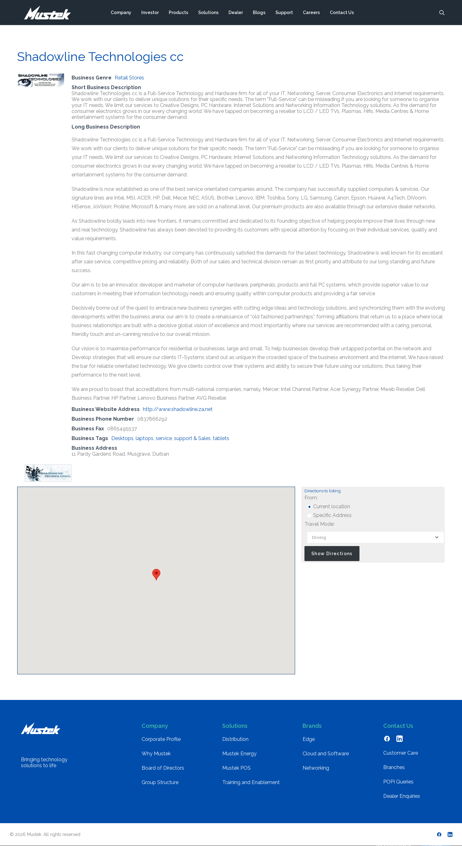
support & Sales (192, 438)
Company (121, 13)
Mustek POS (236, 768)
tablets (221, 438)
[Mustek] (44, 13)
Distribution (235, 739)
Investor (150, 13)
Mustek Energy (239, 754)
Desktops (122, 438)
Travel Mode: (319, 524)
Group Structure (160, 782)
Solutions (208, 13)
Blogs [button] (259, 13)
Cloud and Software (326, 754)
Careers (311, 13)
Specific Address (329, 515)
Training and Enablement (251, 782)
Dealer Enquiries (401, 796)
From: (311, 498)
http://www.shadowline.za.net (178, 409)
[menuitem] (121, 13)
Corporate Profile (161, 739)
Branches (394, 767)
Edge (309, 739)
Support (284, 13)
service (164, 438)
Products (178, 13)
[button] (442, 13)
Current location (328, 506)
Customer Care (400, 753)
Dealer (235, 13)
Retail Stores (129, 78)
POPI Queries (398, 782)
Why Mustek (156, 754)
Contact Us (342, 13)
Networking (316, 768)
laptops (144, 438)
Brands (312, 725)
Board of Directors (163, 768)
